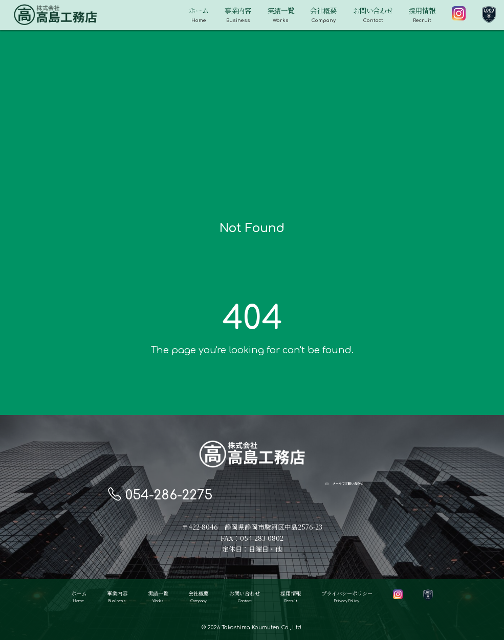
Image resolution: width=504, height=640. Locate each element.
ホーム (199, 15)
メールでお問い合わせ (344, 494)
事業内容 (238, 15)
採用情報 (422, 15)
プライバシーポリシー (346, 598)
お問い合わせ (373, 15)
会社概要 (323, 15)
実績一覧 (281, 15)
